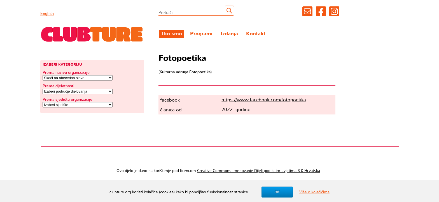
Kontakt (255, 33)
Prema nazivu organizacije (66, 72)
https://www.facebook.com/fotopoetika (263, 100)
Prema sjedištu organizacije (67, 99)
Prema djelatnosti (58, 86)
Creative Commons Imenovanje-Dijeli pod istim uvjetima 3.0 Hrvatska (258, 170)
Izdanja (229, 33)
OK (277, 192)
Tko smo (171, 33)
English (47, 13)
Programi (201, 33)
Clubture (92, 34)
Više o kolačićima (314, 192)
